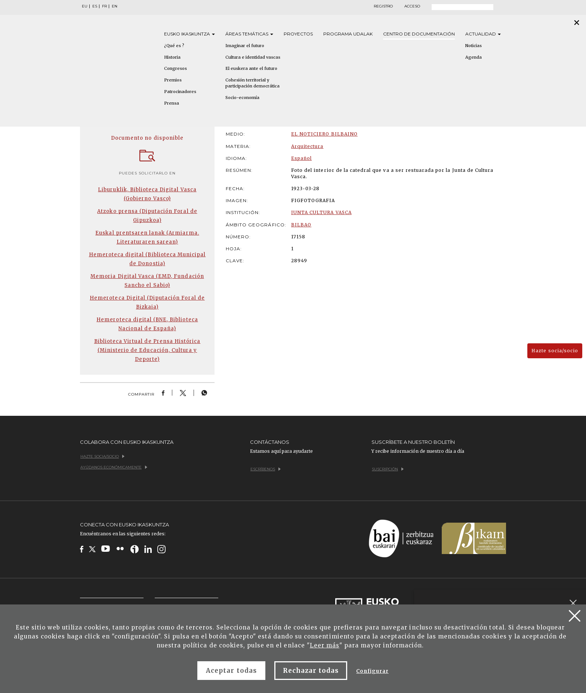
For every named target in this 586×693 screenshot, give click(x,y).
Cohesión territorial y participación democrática (252, 83)
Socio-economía (242, 97)
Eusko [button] (189, 34)
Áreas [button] (249, 34)
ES (94, 6)
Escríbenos (265, 469)
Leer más (324, 645)
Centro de (419, 34)
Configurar (372, 671)
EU (84, 6)
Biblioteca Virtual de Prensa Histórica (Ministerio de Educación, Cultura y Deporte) (147, 350)
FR (104, 6)
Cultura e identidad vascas (252, 57)
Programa (348, 34)
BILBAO (301, 225)
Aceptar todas (231, 670)
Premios (173, 80)
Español (301, 158)
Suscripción (388, 469)
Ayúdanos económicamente (113, 467)
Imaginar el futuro (244, 45)
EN (114, 6)
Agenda (473, 57)
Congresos (175, 68)
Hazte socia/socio (554, 350)
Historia (172, 57)
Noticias (473, 45)
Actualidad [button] (483, 34)
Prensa (171, 103)
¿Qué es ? (174, 45)
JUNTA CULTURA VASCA (321, 212)
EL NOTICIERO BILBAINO (324, 134)
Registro (383, 6)
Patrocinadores (180, 91)
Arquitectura (307, 146)
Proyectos (298, 34)
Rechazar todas (311, 670)
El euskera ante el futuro (251, 68)
